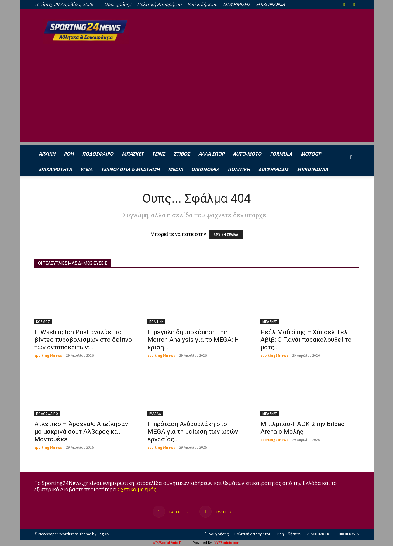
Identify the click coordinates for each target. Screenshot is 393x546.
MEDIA (175, 169)
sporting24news (48, 355)
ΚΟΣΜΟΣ (43, 322)
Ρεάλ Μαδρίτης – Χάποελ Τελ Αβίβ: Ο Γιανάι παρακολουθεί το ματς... (306, 339)
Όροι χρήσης (117, 4)
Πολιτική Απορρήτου (159, 4)
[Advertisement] (197, 99)
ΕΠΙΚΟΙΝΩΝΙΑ (270, 4)
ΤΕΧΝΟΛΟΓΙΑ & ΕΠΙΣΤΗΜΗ (130, 169)
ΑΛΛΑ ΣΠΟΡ (211, 154)
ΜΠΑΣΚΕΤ (132, 154)
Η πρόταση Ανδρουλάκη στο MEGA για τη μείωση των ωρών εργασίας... (192, 431)
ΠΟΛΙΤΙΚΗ (239, 169)
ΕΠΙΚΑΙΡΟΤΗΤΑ (55, 169)
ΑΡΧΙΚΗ (47, 154)
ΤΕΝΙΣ (158, 154)
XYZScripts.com (227, 543)
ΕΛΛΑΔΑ (155, 413)
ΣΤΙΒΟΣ (182, 154)
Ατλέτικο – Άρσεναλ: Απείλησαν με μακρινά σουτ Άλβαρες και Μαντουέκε (81, 431)
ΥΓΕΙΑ (86, 169)
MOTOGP (311, 154)
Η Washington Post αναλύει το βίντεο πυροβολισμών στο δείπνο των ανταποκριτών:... (83, 339)
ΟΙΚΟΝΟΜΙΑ (205, 169)
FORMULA (281, 154)
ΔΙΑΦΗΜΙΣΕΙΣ (236, 4)
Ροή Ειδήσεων (202, 4)
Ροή (69, 154)
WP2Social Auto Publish (172, 543)
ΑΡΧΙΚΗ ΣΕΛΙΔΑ (226, 235)
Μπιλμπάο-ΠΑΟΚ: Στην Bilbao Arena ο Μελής (302, 427)
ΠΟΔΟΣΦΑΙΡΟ (97, 154)
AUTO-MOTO (247, 154)
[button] (351, 157)
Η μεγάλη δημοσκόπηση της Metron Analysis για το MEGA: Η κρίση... (193, 339)
